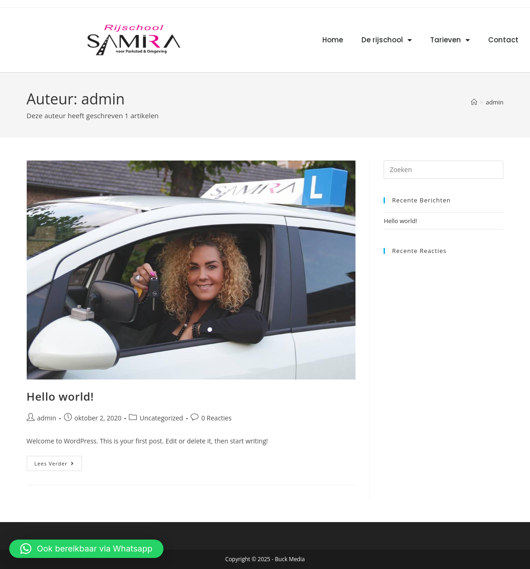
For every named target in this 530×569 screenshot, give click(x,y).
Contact (503, 40)
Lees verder (58, 461)
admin (494, 102)
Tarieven (450, 40)
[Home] (474, 102)
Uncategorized (161, 418)
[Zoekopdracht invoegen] (443, 170)
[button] (86, 549)
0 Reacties (216, 418)
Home (332, 40)
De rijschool (386, 40)
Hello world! (60, 396)
